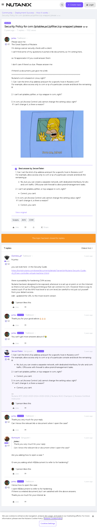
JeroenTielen (17, 351)
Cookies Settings (48, 523)
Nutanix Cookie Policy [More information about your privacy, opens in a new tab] (53, 518)
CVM (31, 220)
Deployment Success (24, 13)
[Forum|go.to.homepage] (19, 4)
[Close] (93, 516)
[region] (48, 520)
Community (7, 13)
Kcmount (15, 438)
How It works (42, 13)
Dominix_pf (16, 256)
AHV (24, 220)
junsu (13, 38)
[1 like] (21, 302)
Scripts (16, 220)
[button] (2, 5)
